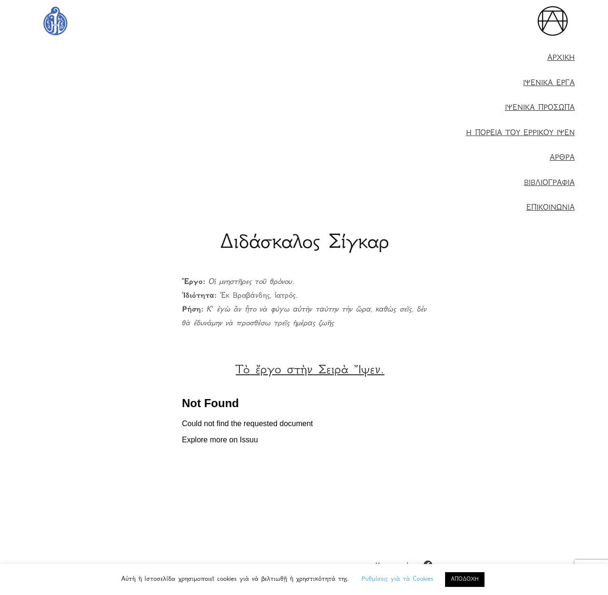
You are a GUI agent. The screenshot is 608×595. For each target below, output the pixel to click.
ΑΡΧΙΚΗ (561, 58)
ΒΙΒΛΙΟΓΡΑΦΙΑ (549, 183)
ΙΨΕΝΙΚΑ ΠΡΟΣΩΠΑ (540, 108)
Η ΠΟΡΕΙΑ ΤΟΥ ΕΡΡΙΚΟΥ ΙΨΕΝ (520, 133)
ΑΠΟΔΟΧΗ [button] (465, 579)
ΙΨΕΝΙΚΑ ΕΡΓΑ (549, 83)
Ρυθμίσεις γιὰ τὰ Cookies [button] (397, 579)
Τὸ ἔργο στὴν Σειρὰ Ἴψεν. (310, 370)
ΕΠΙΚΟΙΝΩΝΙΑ (550, 208)
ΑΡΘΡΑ (562, 158)
